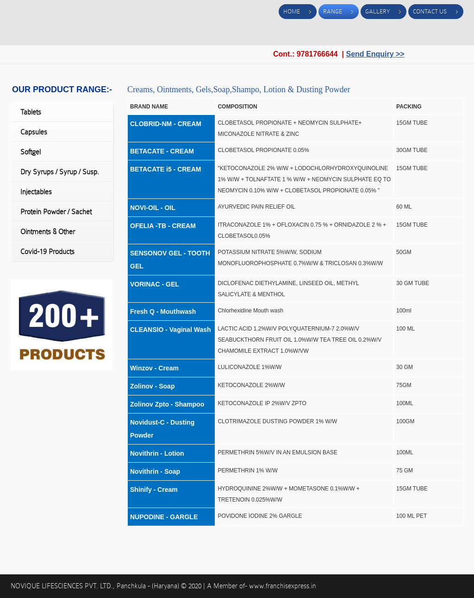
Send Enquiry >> (375, 54)
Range (332, 11)
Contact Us (430, 11)
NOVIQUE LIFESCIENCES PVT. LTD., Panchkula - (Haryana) (96, 586)
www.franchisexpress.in (282, 586)
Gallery (377, 11)
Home (291, 11)
